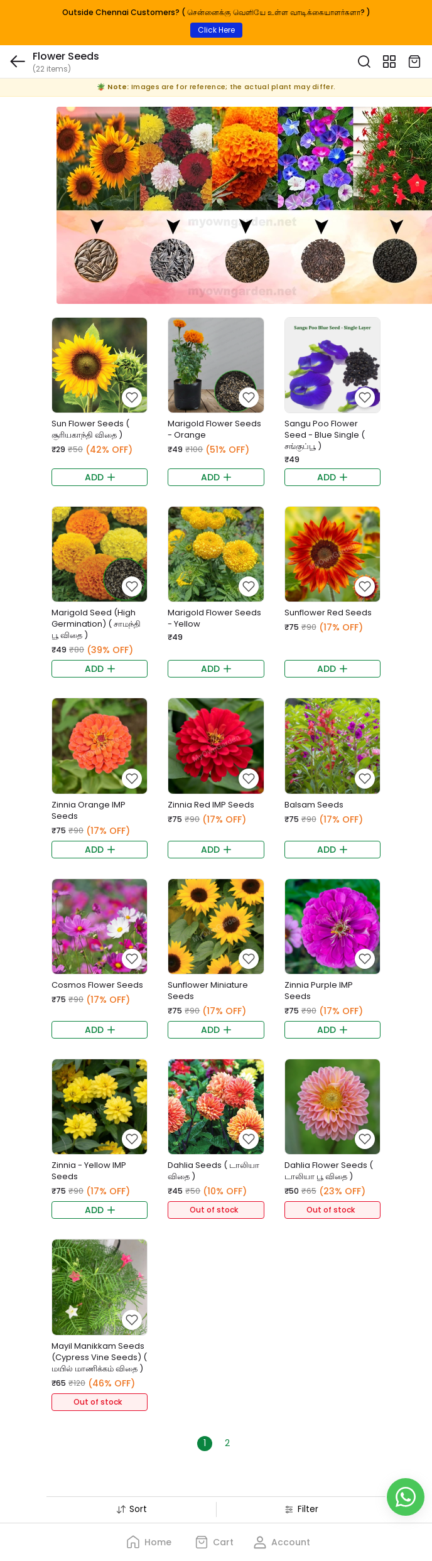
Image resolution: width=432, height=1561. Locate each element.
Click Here (216, 29)
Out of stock (214, 1209)
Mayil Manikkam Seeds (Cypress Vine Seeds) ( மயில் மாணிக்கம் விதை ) (99, 1357)
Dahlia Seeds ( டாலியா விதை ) (213, 1170)
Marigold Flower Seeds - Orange (214, 429)
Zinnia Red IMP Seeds (211, 805)
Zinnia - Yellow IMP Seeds (88, 1170)
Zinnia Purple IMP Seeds (318, 990)
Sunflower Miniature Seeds (208, 990)
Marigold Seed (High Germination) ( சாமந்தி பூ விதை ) (96, 624)
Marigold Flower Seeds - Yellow (214, 618)
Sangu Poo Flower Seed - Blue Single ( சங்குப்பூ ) (324, 435)
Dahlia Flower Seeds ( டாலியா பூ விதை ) (328, 1170)
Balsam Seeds (313, 805)
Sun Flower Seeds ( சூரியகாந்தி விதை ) (90, 429)
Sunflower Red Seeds (328, 612)
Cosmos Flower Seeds (97, 985)
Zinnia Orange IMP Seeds (88, 810)
